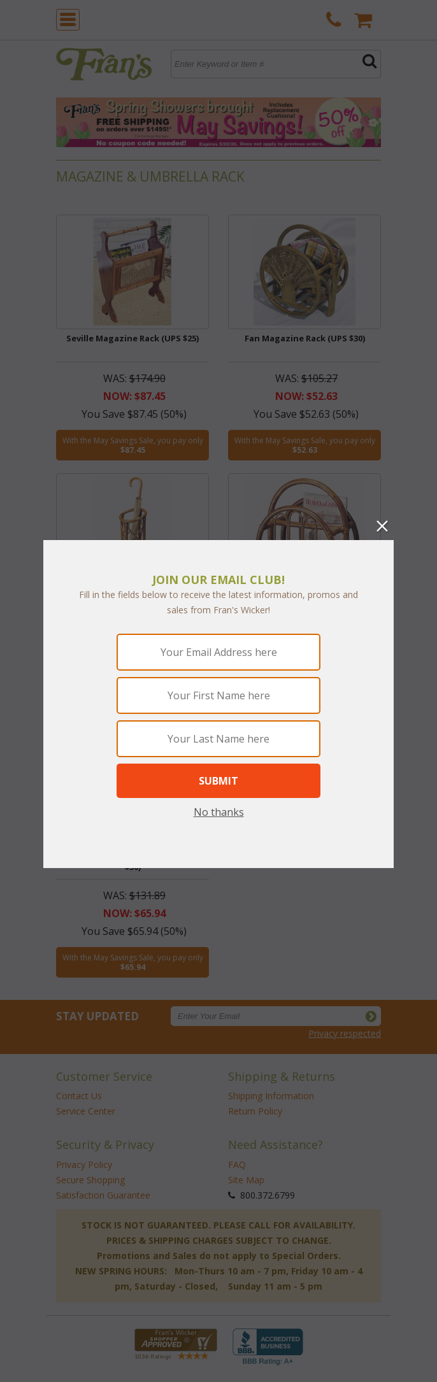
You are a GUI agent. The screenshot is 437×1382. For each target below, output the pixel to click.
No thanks (219, 812)
